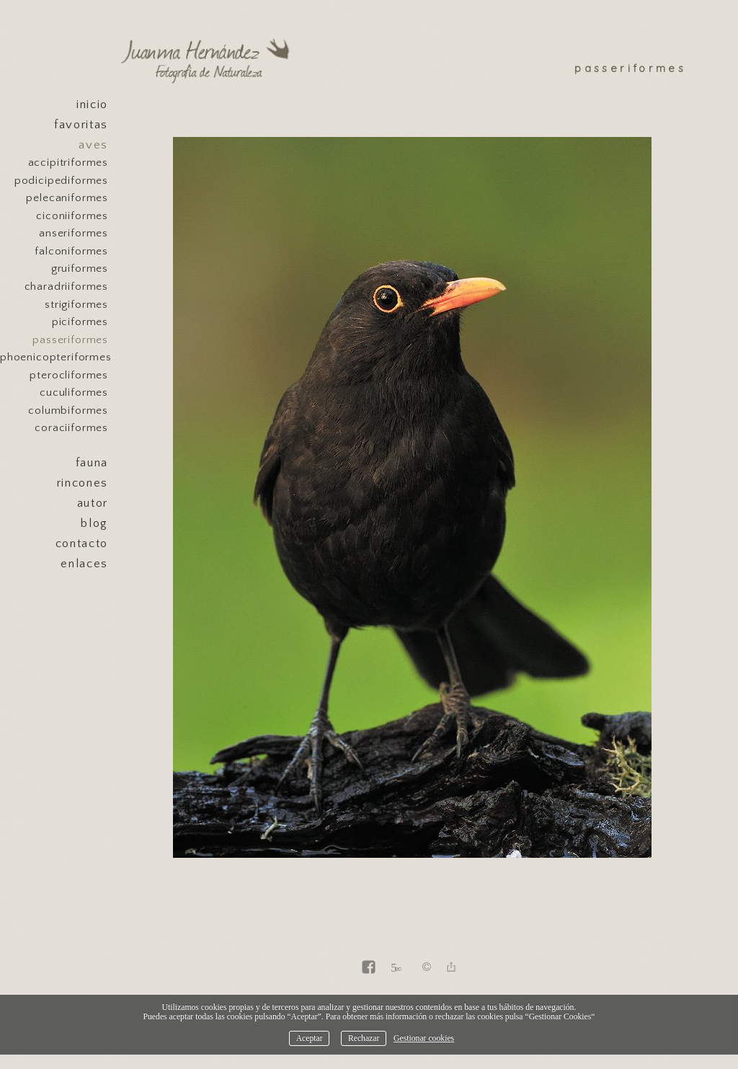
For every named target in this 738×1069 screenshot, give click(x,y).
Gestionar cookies (424, 1038)
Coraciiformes (71, 428)
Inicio (92, 104)
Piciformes (80, 322)
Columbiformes (68, 410)
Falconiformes (71, 251)
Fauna (92, 462)
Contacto (81, 543)
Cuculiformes (74, 392)
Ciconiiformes (72, 216)
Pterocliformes (69, 375)
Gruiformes (79, 268)
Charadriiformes (66, 286)
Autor (92, 503)
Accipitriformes (68, 162)
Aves (93, 144)
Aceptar (309, 1038)
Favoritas (81, 124)
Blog (94, 523)
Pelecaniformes (67, 198)
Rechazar (363, 1038)
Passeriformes (70, 340)
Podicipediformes (61, 180)
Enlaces (84, 563)
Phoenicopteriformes (54, 357)
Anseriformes (73, 233)
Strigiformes (76, 304)
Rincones (82, 482)
